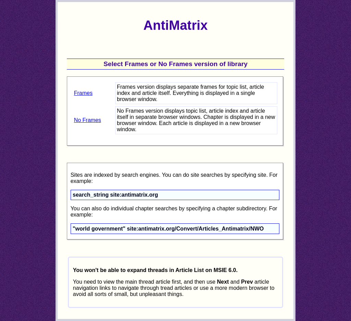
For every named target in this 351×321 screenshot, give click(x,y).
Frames (83, 93)
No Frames (87, 120)
